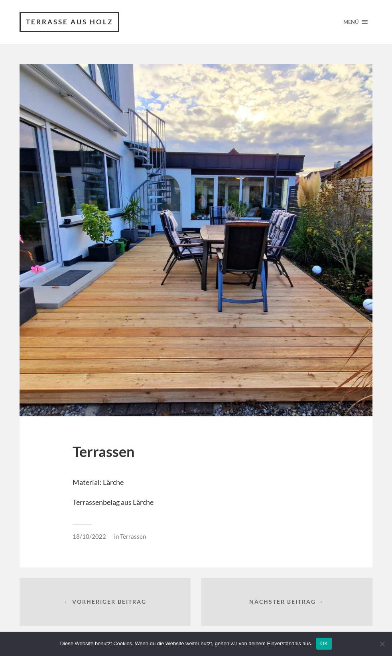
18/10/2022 (89, 536)
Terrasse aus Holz (69, 22)
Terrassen (133, 536)
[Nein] (382, 644)
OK (324, 643)
